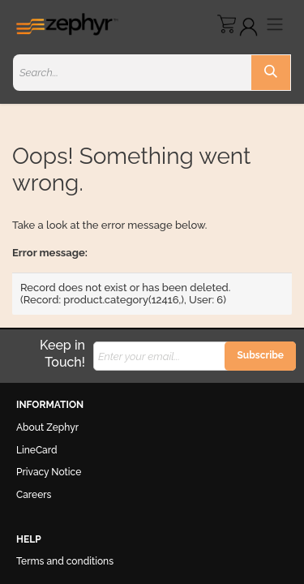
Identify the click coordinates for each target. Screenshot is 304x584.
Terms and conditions (64, 561)
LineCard (37, 450)
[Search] (270, 72)
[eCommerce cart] (226, 23)
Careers (33, 494)
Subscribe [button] (260, 355)
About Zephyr (47, 427)
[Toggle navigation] (275, 23)
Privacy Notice (48, 472)
